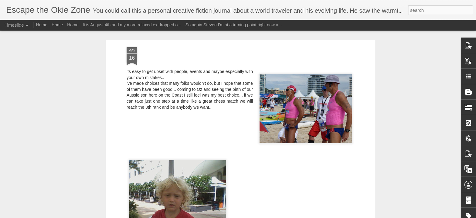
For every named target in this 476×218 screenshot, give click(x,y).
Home (41, 24)
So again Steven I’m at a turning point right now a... (233, 24)
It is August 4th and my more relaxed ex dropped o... (132, 24)
